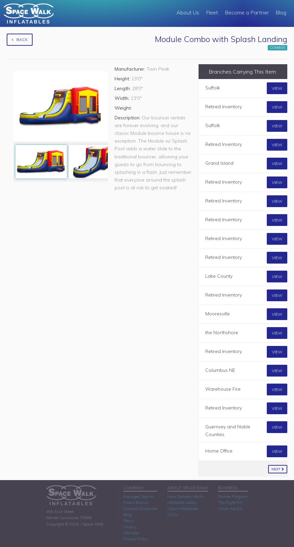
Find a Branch (136, 502)
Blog (281, 12)
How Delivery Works (186, 496)
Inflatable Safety (182, 502)
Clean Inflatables (183, 508)
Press (128, 520)
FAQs (172, 514)
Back (20, 39)
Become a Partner (247, 12)
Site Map (131, 532)
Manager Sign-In (138, 496)
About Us (187, 12)
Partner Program (233, 496)
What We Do (230, 508)
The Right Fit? (230, 502)
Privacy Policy (135, 538)
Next (277, 469)
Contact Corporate (140, 508)
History (130, 526)
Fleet (212, 12)
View (277, 88)
